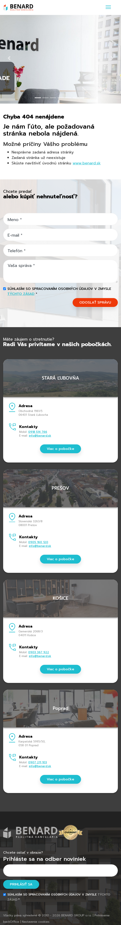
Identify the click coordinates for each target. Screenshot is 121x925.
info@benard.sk (40, 436)
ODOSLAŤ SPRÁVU (95, 302)
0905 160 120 (38, 542)
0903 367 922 (38, 652)
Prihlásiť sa (21, 884)
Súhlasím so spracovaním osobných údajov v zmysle (59, 291)
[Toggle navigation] (108, 7)
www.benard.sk (87, 163)
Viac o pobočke (60, 448)
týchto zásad (21, 293)
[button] (9, 58)
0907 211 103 (37, 762)
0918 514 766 (37, 432)
